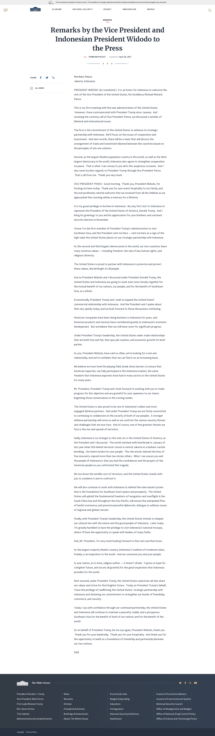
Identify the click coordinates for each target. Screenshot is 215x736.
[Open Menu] (5, 10)
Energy (151, 9)
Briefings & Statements (76, 713)
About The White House (76, 718)
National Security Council (169, 703)
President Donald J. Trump (30, 693)
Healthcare (116, 718)
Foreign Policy (97, 57)
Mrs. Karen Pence (25, 708)
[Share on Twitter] (47, 77)
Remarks (68, 698)
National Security (83, 9)
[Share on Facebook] (40, 77)
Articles (68, 703)
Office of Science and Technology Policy (176, 718)
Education (115, 703)
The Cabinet (23, 713)
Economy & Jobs (118, 693)
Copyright (20, 732)
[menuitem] (40, 77)
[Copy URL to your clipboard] (53, 77)
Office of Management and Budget (174, 708)
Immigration (129, 9)
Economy (57, 9)
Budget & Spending (120, 698)
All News (37, 88)
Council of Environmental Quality (173, 698)
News (66, 693)
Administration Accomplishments (34, 718)
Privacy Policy (31, 732)
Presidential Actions (74, 708)
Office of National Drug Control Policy (175, 713)
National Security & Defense (124, 713)
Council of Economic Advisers (171, 693)
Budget (107, 9)
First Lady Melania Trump (30, 703)
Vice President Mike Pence (30, 698)
